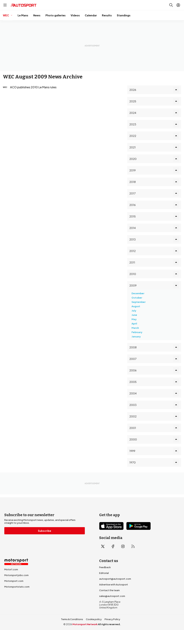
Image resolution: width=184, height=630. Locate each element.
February (137, 332)
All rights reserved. (109, 624)
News (36, 15)
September (139, 302)
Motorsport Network (85, 624)
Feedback (105, 567)
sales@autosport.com (112, 596)
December (138, 293)
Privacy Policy (112, 619)
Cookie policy (94, 619)
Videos (75, 15)
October (137, 297)
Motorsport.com (13, 580)
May (134, 319)
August (136, 306)
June (134, 314)
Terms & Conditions (72, 619)
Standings (123, 15)
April (134, 323)
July (134, 310)
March (135, 327)
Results (107, 15)
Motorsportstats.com (16, 586)
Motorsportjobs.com (16, 575)
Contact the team (109, 590)
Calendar (91, 15)
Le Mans (23, 15)
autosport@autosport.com (115, 578)
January (136, 336)
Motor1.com (11, 569)
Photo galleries (55, 15)
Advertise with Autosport (113, 584)
